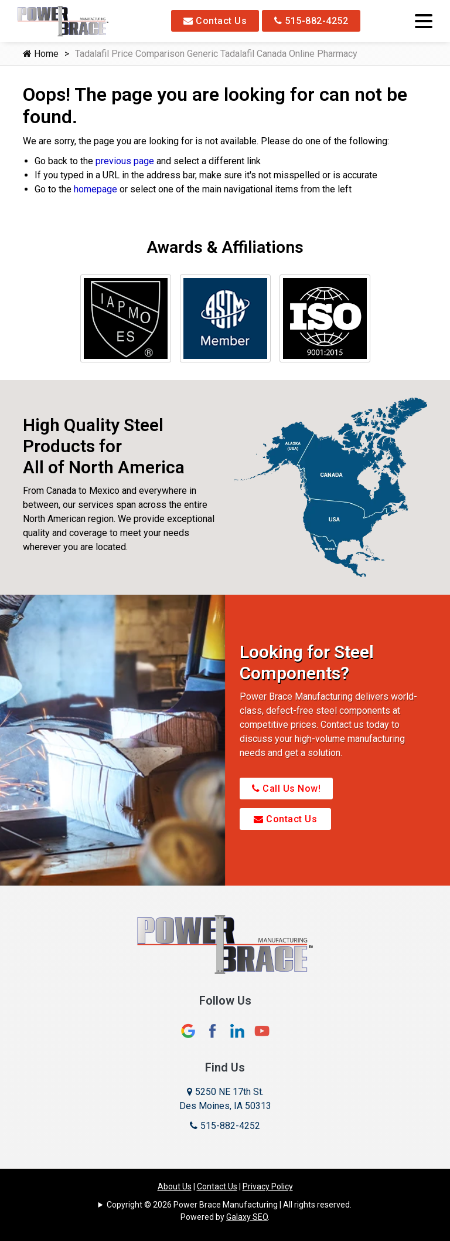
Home (41, 53)
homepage (95, 189)
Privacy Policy (268, 1186)
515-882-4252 (311, 20)
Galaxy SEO (247, 1217)
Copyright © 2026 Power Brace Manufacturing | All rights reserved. (229, 1204)
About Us (175, 1186)
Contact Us (215, 20)
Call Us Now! (286, 788)
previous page (125, 161)
